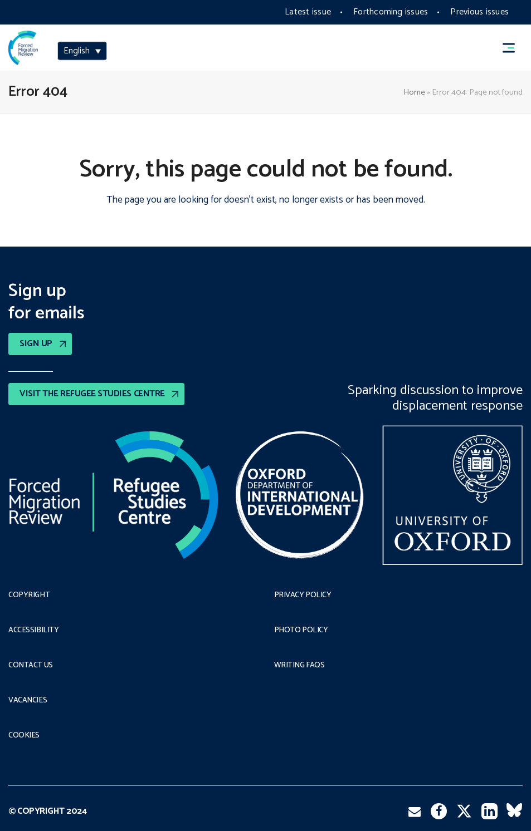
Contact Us (30, 665)
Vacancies (27, 700)
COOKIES (24, 735)
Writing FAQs (299, 665)
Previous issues (479, 11)
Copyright (29, 595)
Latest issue (308, 11)
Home (414, 92)
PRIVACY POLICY (303, 595)
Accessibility (33, 630)
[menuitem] (82, 51)
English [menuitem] (77, 51)
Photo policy (301, 630)
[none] (82, 52)
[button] (514, 48)
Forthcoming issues (390, 11)
